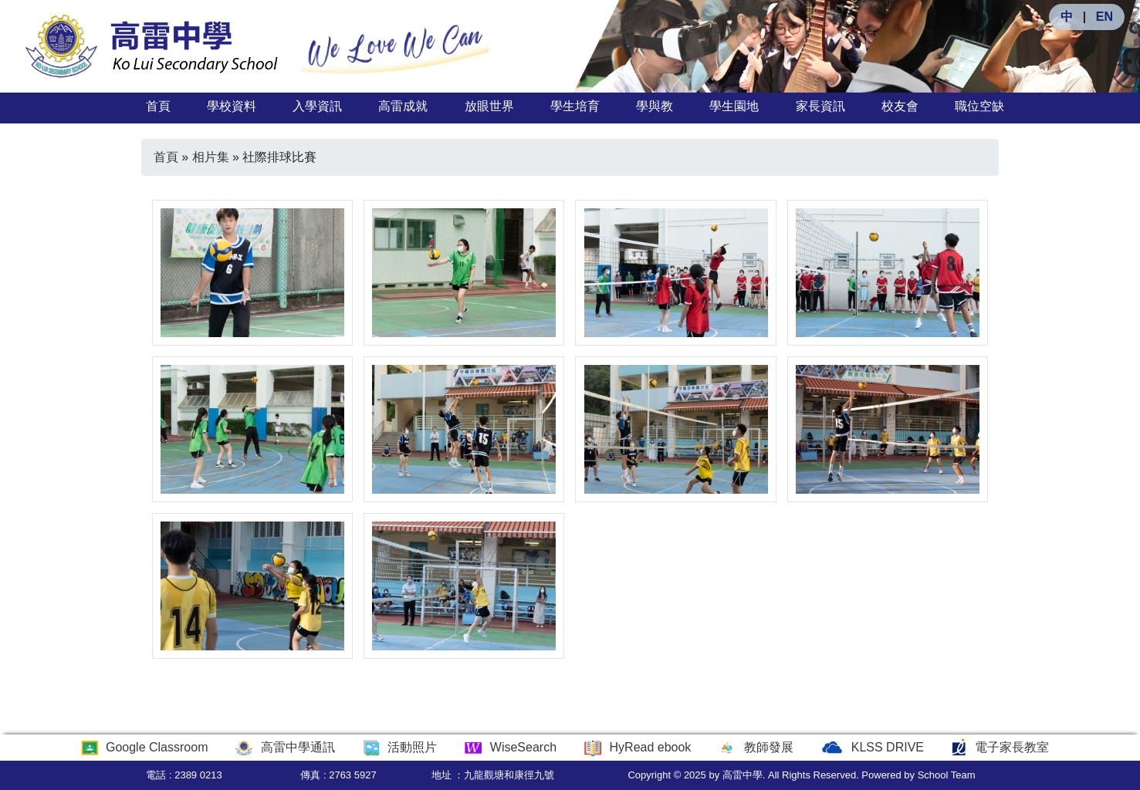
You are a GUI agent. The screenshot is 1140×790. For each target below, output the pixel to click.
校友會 (899, 106)
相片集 (210, 157)
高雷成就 (403, 106)
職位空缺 (979, 106)
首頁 (158, 106)
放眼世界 (489, 106)
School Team (947, 775)
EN (1104, 16)
